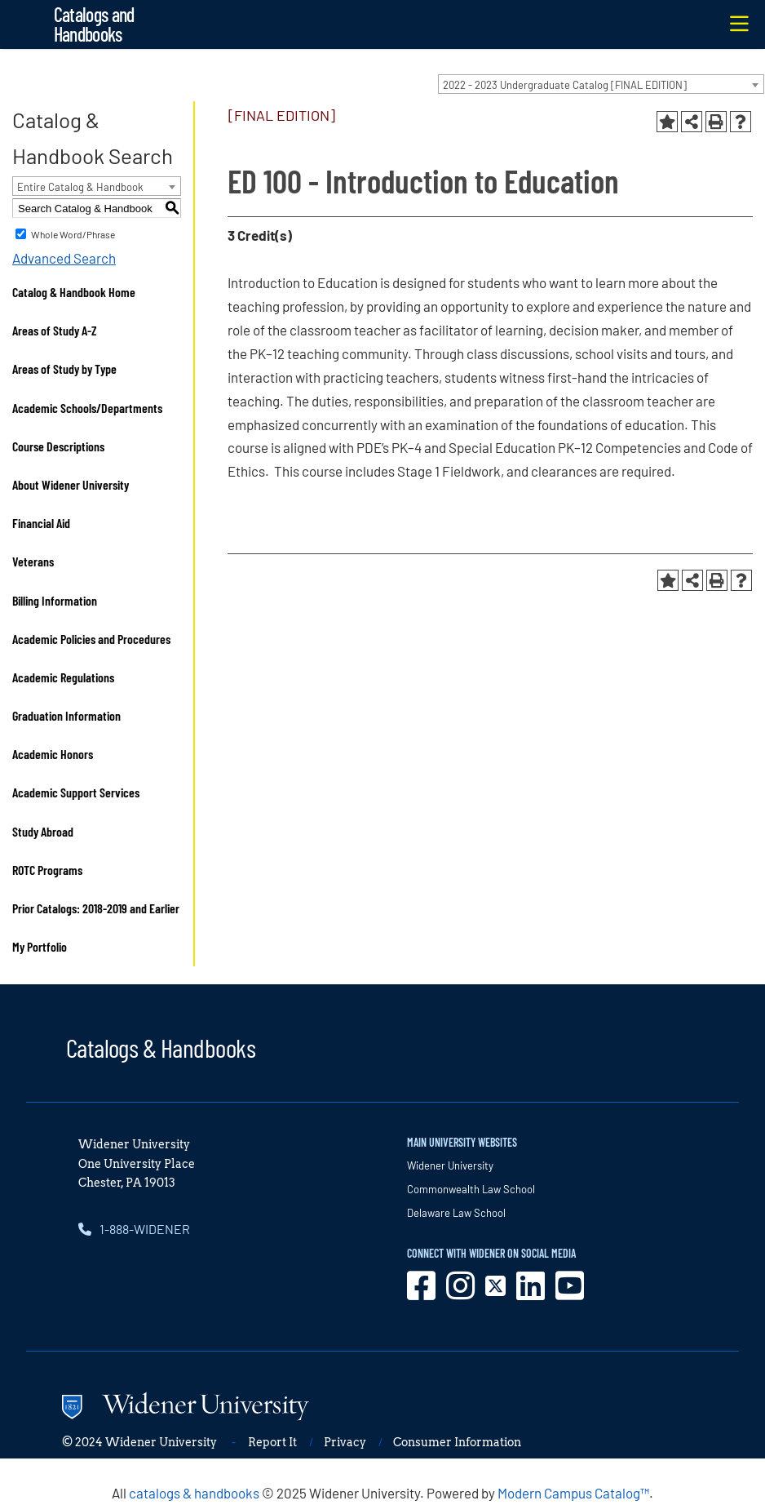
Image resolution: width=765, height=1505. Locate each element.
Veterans (33, 561)
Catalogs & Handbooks (160, 1047)
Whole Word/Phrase (73, 234)
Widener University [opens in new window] (450, 1165)
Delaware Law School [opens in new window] (456, 1212)
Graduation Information (66, 715)
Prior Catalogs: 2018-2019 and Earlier (95, 908)
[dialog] (716, 1456)
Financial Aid (41, 523)
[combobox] (601, 84)
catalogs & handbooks (194, 1493)
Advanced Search (64, 258)
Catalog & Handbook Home (73, 292)
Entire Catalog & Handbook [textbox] (80, 186)
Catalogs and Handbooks (94, 24)
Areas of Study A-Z (54, 330)
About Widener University (70, 484)
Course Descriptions (58, 446)
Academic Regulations (63, 677)
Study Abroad (42, 831)
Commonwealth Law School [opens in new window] (471, 1189)
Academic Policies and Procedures (91, 638)
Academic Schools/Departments (87, 407)
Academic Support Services (75, 792)
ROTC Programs (47, 869)
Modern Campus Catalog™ (573, 1493)
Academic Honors (52, 753)
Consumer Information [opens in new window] (457, 1442)
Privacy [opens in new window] (345, 1442)
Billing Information (54, 600)
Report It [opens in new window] (272, 1442)
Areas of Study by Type (64, 368)
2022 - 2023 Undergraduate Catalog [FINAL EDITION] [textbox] (565, 84)
